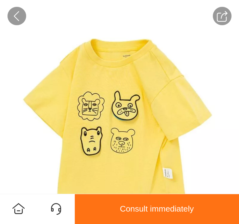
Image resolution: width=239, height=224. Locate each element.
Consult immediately (157, 208)
